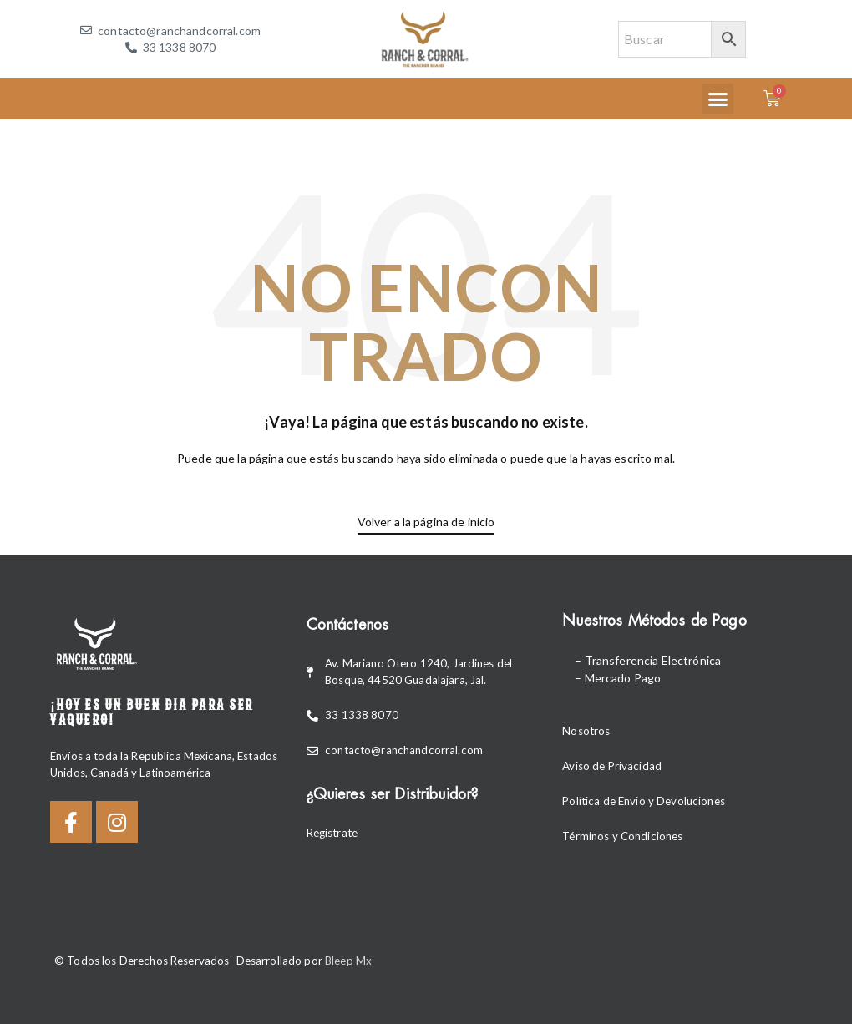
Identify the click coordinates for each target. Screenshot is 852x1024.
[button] (717, 99)
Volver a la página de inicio (426, 522)
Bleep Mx (348, 960)
